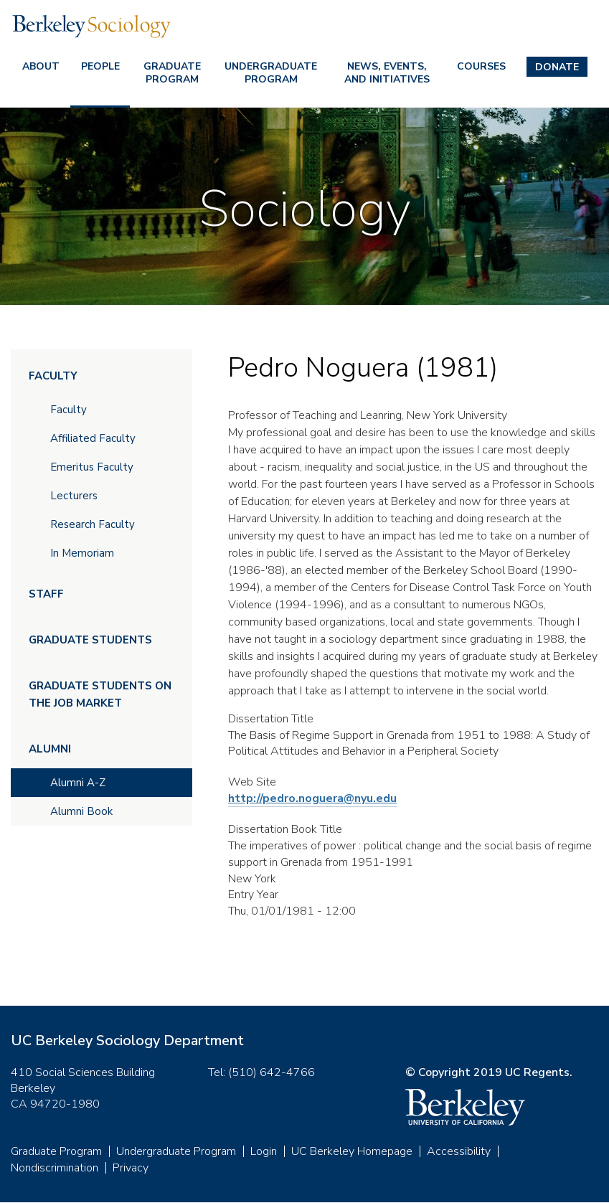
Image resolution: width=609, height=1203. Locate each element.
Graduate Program (172, 73)
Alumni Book (81, 811)
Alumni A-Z (77, 782)
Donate (557, 67)
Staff (46, 594)
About (41, 66)
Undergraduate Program (271, 73)
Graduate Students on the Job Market (100, 694)
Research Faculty (92, 524)
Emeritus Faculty (91, 467)
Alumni (50, 749)
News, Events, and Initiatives (387, 73)
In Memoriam (82, 553)
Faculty (53, 376)
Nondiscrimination (54, 1168)
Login (263, 1151)
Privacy (130, 1168)
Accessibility (459, 1151)
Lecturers (74, 496)
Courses (481, 66)
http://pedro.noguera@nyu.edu (312, 798)
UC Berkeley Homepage (351, 1151)
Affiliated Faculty (93, 438)
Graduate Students (90, 640)
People (100, 66)
